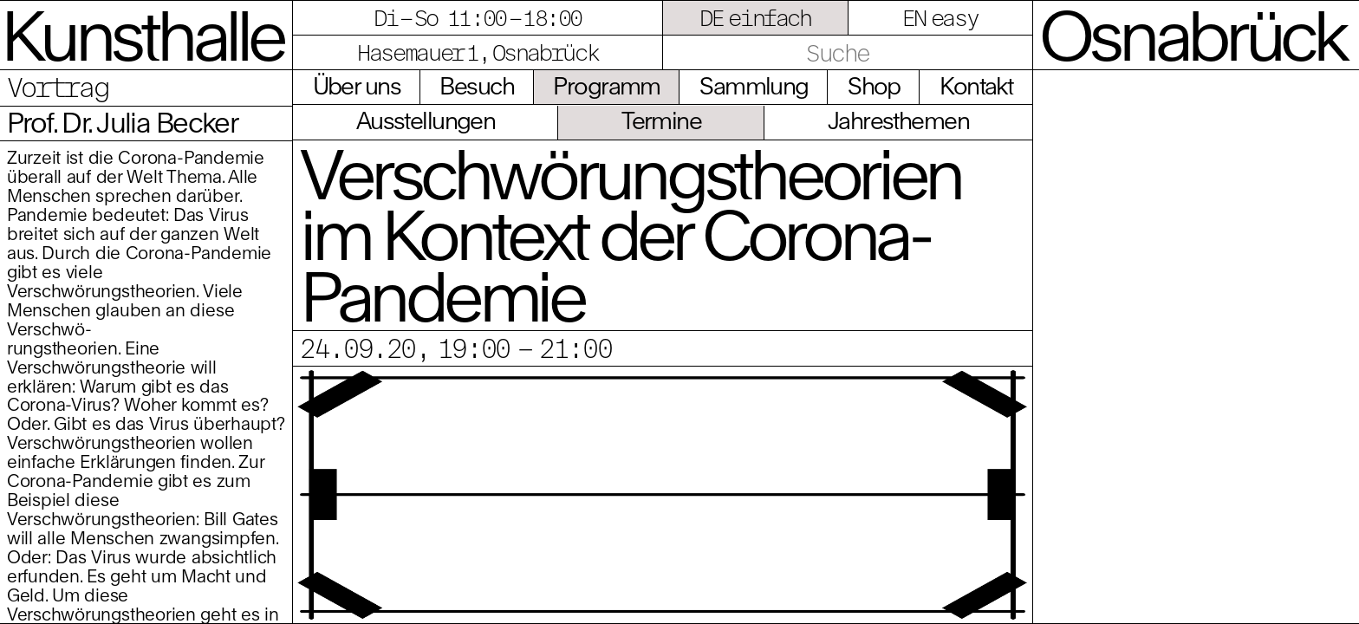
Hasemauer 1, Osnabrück (477, 52)
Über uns (356, 86)
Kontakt (976, 86)
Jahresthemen (898, 120)
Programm (606, 86)
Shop (874, 86)
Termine (661, 120)
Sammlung (753, 86)
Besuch (476, 86)
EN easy (940, 17)
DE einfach (755, 17)
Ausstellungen (426, 120)
